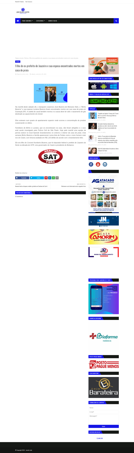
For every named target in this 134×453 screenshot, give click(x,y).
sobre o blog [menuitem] (52, 21)
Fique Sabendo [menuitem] (26, 21)
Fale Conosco (28, 2)
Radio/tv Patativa (19, 2)
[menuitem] (18, 20)
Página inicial (19, 58)
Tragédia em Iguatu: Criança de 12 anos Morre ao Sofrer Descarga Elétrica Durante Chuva (108, 115)
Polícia (26, 58)
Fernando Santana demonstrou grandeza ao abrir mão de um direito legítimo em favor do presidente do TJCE (107, 127)
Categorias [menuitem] (39, 21)
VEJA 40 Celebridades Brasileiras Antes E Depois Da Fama (108, 150)
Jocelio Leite (29, 450)
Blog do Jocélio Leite (22, 74)
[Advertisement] (67, 39)
